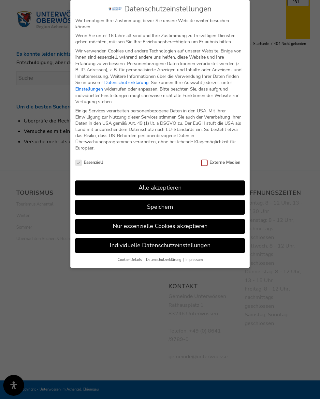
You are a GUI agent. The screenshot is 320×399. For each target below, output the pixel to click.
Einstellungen (89, 82)
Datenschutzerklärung (126, 76)
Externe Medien (220, 156)
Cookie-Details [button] (130, 253)
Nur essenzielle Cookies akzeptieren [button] (160, 219)
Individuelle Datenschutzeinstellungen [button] (160, 239)
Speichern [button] (160, 200)
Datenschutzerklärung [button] (164, 253)
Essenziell (89, 156)
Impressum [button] (194, 253)
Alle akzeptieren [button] (160, 181)
